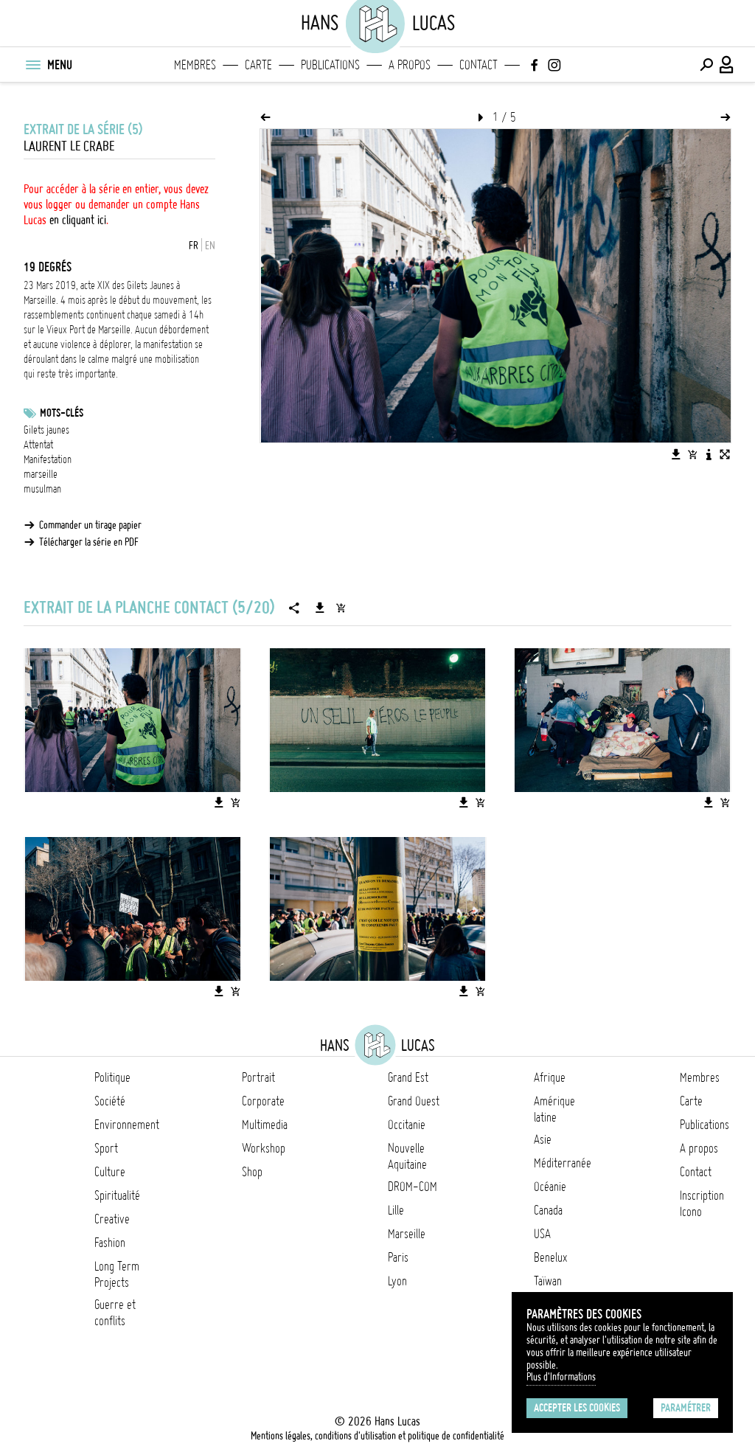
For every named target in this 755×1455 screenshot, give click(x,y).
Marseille (406, 1233)
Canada (548, 1210)
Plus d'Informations (561, 1376)
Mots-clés (61, 413)
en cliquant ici (77, 219)
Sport (106, 1148)
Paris (398, 1257)
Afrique (550, 1077)
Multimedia (265, 1124)
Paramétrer (686, 1407)
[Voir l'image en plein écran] (724, 454)
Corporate (263, 1101)
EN (210, 245)
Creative (112, 1219)
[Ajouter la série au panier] (340, 607)
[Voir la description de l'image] (708, 454)
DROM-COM (412, 1186)
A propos (410, 65)
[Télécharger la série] (320, 607)
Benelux (550, 1257)
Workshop (263, 1148)
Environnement (126, 1124)
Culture (109, 1171)
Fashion (109, 1242)
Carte (258, 65)
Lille (396, 1210)
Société (109, 1101)
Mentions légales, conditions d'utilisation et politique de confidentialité (377, 1435)
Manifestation (48, 459)
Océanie (550, 1186)
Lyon (397, 1281)
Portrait (258, 1077)
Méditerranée (562, 1163)
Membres (195, 65)
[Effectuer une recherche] (706, 65)
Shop (252, 1171)
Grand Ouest (413, 1101)
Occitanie (406, 1124)
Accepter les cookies (577, 1407)
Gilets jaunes (46, 430)
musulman (42, 489)
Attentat (38, 444)
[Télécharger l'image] (676, 454)
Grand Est (408, 1077)
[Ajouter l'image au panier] (692, 454)
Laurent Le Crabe (69, 146)
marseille (41, 474)
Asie (543, 1139)
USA (542, 1233)
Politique (112, 1077)
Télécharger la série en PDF (89, 542)
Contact (478, 65)
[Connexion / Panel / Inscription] (727, 65)
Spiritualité (117, 1195)
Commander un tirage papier (90, 525)
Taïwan (548, 1281)
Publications (330, 65)
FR (193, 245)
